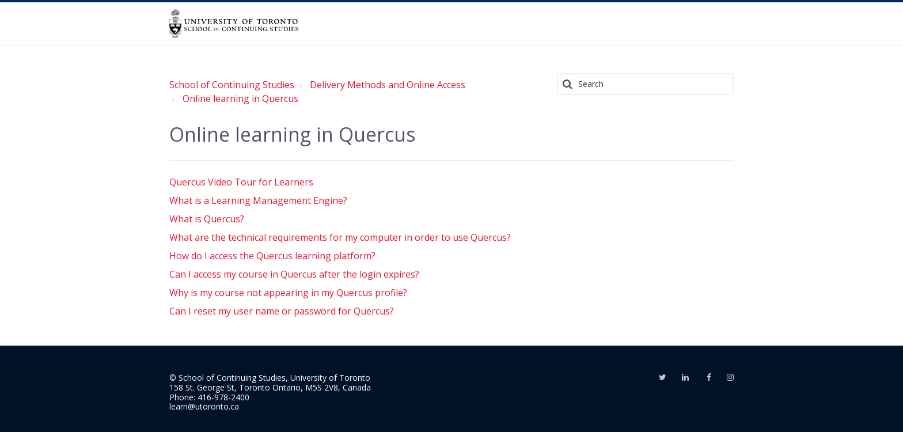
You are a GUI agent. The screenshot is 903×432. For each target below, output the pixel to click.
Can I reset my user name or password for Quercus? (281, 311)
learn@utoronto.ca (204, 406)
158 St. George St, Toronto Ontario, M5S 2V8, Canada (270, 387)
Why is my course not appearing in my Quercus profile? (288, 292)
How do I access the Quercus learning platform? (272, 255)
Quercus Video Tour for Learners (241, 182)
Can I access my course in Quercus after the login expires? (294, 274)
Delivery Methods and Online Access (387, 84)
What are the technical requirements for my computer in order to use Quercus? (340, 237)
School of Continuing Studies (231, 84)
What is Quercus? (206, 219)
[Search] (645, 84)
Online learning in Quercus (240, 98)
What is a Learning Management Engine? (258, 200)
